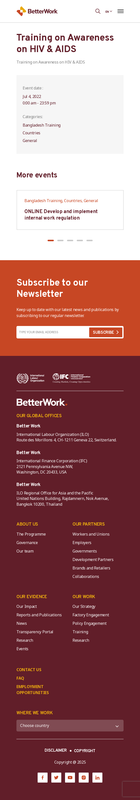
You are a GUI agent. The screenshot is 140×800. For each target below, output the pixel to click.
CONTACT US (28, 669)
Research (24, 640)
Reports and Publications (39, 615)
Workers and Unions (90, 534)
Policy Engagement (90, 623)
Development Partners (93, 559)
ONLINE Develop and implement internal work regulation (61, 215)
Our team (24, 551)
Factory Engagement (90, 615)
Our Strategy (83, 606)
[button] (51, 240)
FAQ (20, 678)
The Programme (31, 534)
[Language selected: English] (108, 11)
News (21, 623)
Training (80, 632)
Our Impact (26, 606)
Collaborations (85, 576)
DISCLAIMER (56, 750)
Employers (81, 542)
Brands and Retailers (91, 568)
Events (22, 648)
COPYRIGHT (84, 751)
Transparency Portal (34, 632)
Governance (27, 542)
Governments (84, 551)
